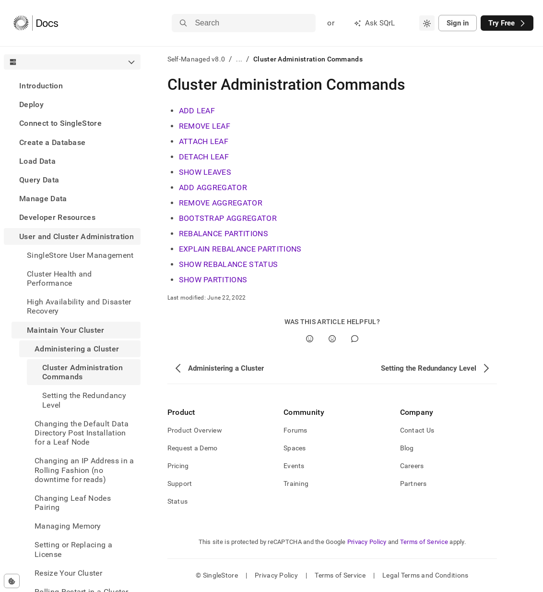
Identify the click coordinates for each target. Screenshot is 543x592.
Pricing (178, 466)
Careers (412, 466)
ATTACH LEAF (204, 141)
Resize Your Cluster (68, 573)
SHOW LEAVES (205, 172)
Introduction (41, 85)
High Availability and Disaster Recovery (79, 306)
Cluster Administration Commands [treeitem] (82, 372)
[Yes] (309, 338)
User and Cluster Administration (76, 236)
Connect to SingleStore (60, 123)
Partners (413, 483)
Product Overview (194, 430)
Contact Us (417, 430)
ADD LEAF (197, 110)
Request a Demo (192, 448)
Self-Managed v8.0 (196, 59)
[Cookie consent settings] (12, 581)
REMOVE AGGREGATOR (220, 202)
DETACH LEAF (204, 156)
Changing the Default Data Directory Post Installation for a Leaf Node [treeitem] (82, 433)
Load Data (37, 161)
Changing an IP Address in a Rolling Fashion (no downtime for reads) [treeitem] (84, 469)
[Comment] (354, 338)
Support (179, 483)
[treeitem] (72, 85)
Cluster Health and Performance (59, 278)
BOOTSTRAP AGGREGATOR (228, 218)
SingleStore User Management (80, 255)
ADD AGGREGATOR (213, 187)
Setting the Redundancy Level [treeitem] (84, 400)
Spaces (294, 448)
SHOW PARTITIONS (213, 279)
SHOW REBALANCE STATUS (228, 264)
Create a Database (52, 142)
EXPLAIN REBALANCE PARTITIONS (240, 249)
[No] (332, 338)
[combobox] (427, 23)
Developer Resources (57, 217)
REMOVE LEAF (205, 126)
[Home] (35, 23)
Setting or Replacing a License (73, 549)
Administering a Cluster (77, 348)
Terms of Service (424, 541)
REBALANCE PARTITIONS (223, 233)
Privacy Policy (367, 541)
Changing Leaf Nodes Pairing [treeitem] (73, 503)
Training (295, 483)
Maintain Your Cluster (66, 330)
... (239, 59)
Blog (407, 448)
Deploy (31, 104)
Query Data (39, 179)
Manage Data (43, 198)
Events (294, 466)
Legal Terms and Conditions (425, 575)
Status (177, 501)
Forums (295, 430)
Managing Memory (68, 526)
